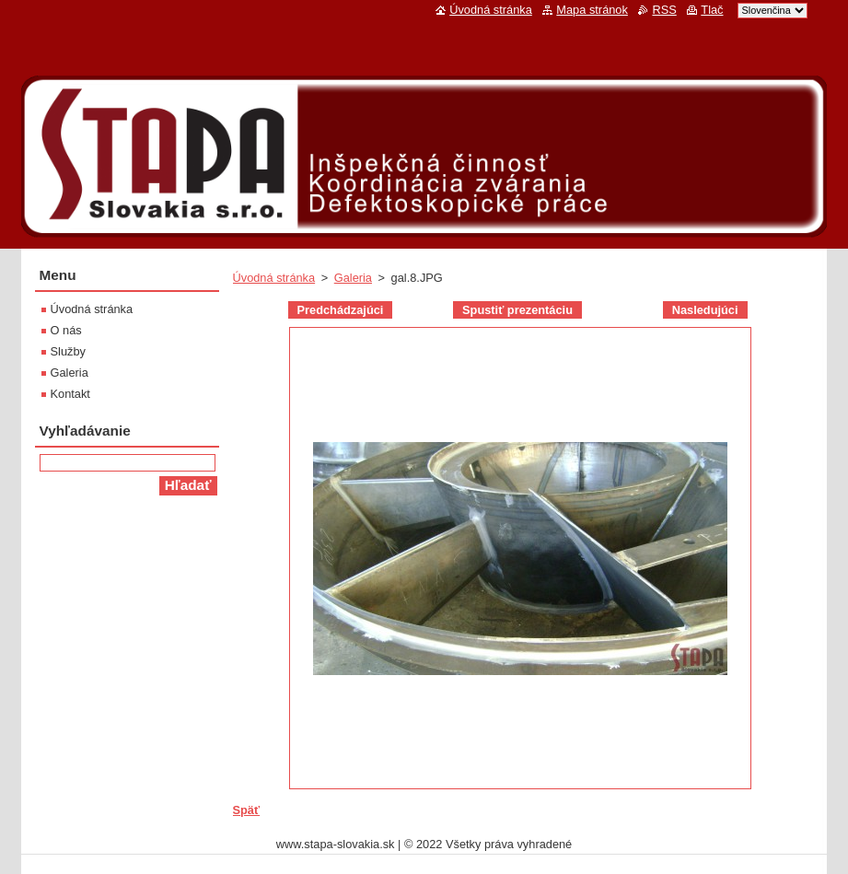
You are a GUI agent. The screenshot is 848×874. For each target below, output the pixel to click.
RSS (664, 10)
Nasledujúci (705, 310)
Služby (68, 351)
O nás (66, 330)
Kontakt (70, 394)
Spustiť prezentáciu (517, 310)
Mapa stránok (592, 10)
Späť (247, 810)
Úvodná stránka (274, 278)
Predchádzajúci (340, 310)
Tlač (712, 10)
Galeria (353, 278)
